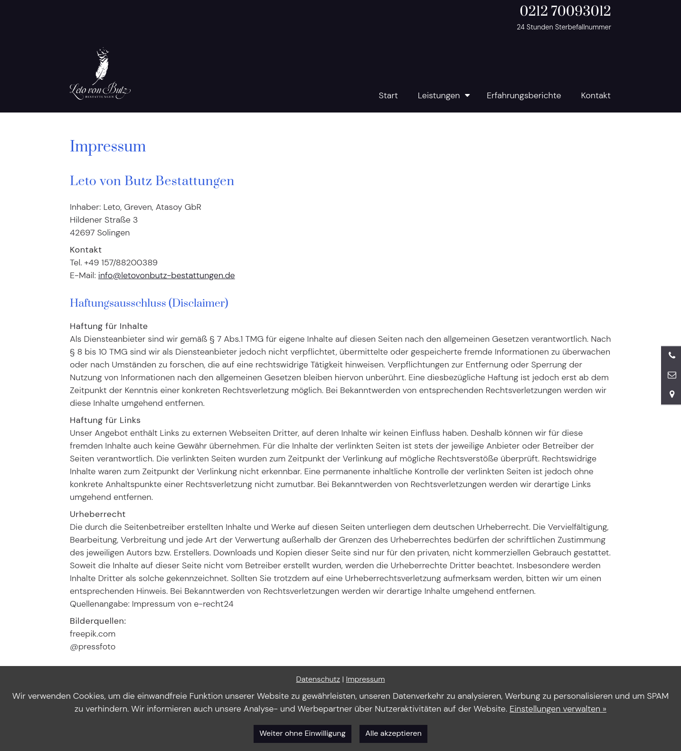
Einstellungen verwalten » (558, 708)
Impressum (365, 679)
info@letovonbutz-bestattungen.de (166, 275)
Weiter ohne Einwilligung (302, 733)
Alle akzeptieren (393, 733)
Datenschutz (318, 679)
